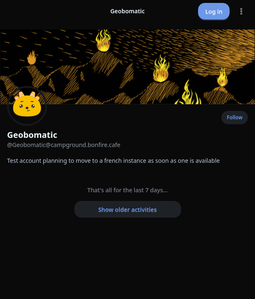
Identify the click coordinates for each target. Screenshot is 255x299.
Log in (214, 11)
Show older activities (127, 209)
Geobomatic (32, 134)
